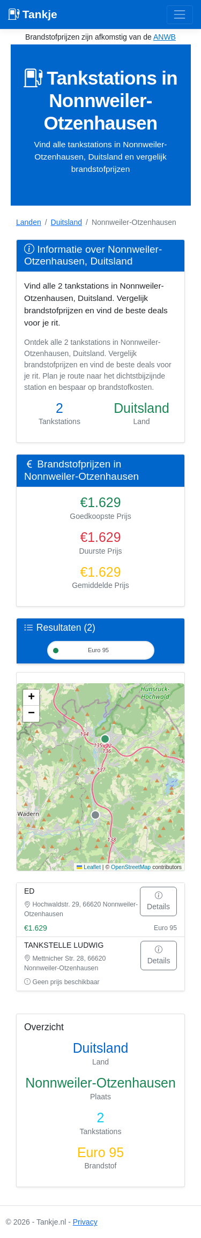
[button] (31, 698)
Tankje (32, 14)
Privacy (85, 1222)
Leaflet (89, 867)
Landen (28, 222)
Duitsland (66, 222)
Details (158, 901)
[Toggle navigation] (180, 14)
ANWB (164, 37)
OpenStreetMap (131, 867)
